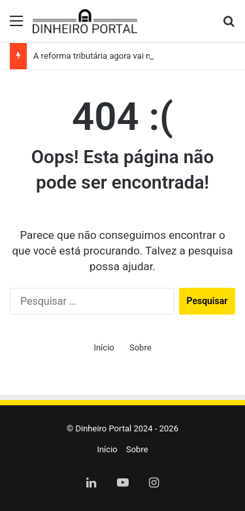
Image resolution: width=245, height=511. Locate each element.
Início (103, 347)
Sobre (140, 347)
